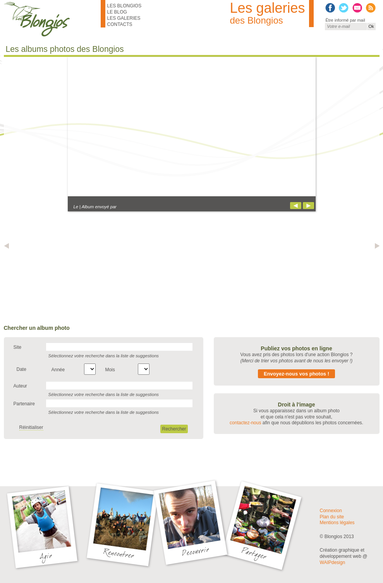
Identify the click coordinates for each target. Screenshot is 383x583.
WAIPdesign (332, 562)
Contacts (119, 24)
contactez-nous (245, 422)
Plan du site (332, 517)
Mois (110, 369)
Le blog (117, 12)
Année (58, 369)
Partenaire (24, 403)
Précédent (295, 205)
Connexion (331, 510)
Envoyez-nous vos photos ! (296, 374)
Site (18, 347)
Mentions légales (337, 522)
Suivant (308, 205)
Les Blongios (124, 6)
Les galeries (124, 18)
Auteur (20, 386)
